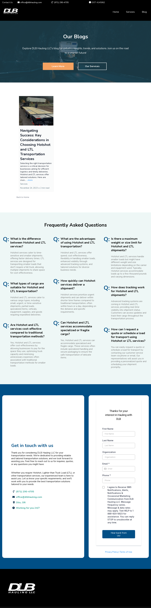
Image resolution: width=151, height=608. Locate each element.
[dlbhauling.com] (10, 12)
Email (106, 463)
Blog (144, 12)
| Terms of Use (125, 552)
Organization (109, 452)
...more (30, 180)
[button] (36, 144)
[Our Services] (92, 66)
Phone (106, 475)
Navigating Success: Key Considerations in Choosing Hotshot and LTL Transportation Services (35, 144)
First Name (107, 429)
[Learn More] (58, 66)
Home (116, 12)
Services (130, 12)
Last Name (107, 440)
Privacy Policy (111, 552)
